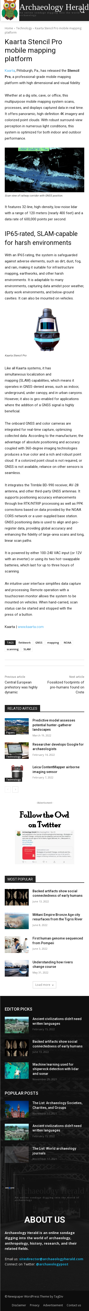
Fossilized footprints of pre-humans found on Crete (65, 687)
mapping (53, 642)
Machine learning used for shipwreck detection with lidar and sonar (56, 1069)
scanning (13, 649)
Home (9, 28)
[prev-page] (8, 789)
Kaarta (10, 70)
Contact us (74, 1305)
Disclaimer (19, 1305)
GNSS (38, 642)
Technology (24, 28)
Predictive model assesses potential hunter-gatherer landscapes (54, 724)
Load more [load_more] (44, 985)
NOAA (67, 642)
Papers (10, 732)
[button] (82, 10)
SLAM (27, 649)
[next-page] (15, 789)
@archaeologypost (52, 1264)
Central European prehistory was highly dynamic (21, 687)
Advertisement (53, 1305)
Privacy (34, 1305)
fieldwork (25, 642)
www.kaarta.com (31, 627)
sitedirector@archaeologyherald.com (51, 1259)
